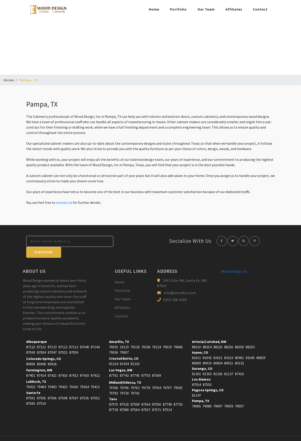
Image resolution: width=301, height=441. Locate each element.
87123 (52, 336)
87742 (124, 364)
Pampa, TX (200, 390)
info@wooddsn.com (180, 282)
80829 (260, 347)
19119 (124, 336)
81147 (196, 384)
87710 (178, 393)
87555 (207, 374)
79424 (84, 376)
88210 (196, 336)
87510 (41, 392)
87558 (135, 393)
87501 (30, 387)
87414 (41, 364)
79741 (135, 382)
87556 (156, 393)
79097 (217, 395)
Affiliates (234, 9)
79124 (156, 336)
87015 (62, 341)
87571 (156, 399)
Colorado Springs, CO (43, 348)
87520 (124, 393)
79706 (124, 377)
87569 (156, 364)
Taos (113, 388)
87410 (84, 364)
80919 (207, 352)
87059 (73, 341)
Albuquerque (36, 331)
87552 (95, 387)
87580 (124, 399)
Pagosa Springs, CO (208, 379)
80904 (217, 352)
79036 (113, 341)
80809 (196, 352)
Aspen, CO (200, 341)
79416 (73, 376)
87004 (41, 341)
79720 (124, 382)
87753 (145, 364)
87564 (145, 393)
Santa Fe (33, 382)
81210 (135, 353)
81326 (217, 363)
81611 (196, 347)
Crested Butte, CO (123, 347)
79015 (113, 336)
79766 (113, 377)
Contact (260, 9)
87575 (113, 393)
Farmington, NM (39, 359)
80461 (239, 347)
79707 (167, 377)
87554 (196, 374)
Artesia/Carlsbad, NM (209, 331)
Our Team (206, 9)
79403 (52, 376)
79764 (156, 377)
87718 (113, 399)
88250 (239, 336)
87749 (167, 393)
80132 (239, 352)
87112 (62, 336)
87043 (30, 341)
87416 (62, 364)
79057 (239, 395)
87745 (135, 364)
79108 (145, 336)
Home (154, 9)
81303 (207, 363)
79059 (228, 395)
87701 (113, 364)
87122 (30, 336)
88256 (228, 336)
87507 (73, 387)
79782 (113, 382)
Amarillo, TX (119, 331)
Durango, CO (202, 357)
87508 (62, 387)
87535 (84, 387)
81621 (217, 347)
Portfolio (178, 9)
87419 (239, 363)
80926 (52, 353)
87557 (145, 399)
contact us (64, 202)
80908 (41, 353)
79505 (178, 377)
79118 (135, 336)
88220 (217, 336)
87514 (167, 399)
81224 (113, 353)
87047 (52, 341)
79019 (167, 336)
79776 (145, 377)
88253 (250, 336)
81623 (228, 347)
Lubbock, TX (36, 370)
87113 (73, 336)
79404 (41, 376)
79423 (30, 376)
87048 (84, 336)
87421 (52, 364)
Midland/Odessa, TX (125, 371)
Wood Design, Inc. (234, 260)
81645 (250, 347)
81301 (196, 363)
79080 (207, 395)
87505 (41, 387)
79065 (196, 395)
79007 (124, 341)
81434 (124, 353)
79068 (178, 336)
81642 (207, 347)
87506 (52, 387)
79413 (95, 376)
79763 (135, 377)
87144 (95, 336)
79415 (62, 376)
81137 (228, 363)
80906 (30, 353)
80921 (228, 352)
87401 (30, 364)
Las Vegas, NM (120, 359)
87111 (41, 336)
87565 (30, 392)
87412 (95, 364)
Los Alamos (201, 368)
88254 (207, 336)
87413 (73, 364)
